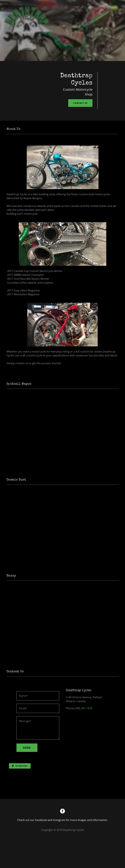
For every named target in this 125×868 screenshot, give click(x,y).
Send (27, 774)
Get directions (19, 792)
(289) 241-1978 (83, 735)
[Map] (62, 807)
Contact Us (80, 103)
